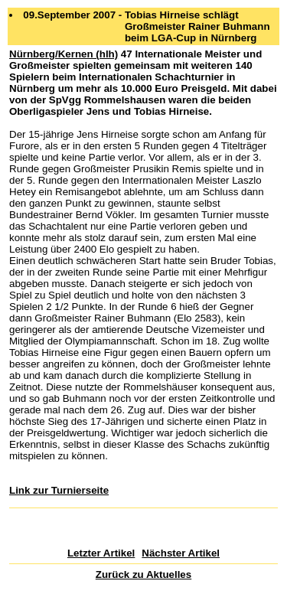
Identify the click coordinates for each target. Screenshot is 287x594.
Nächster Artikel (181, 553)
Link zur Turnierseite (59, 490)
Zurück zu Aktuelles (143, 574)
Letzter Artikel (101, 553)
